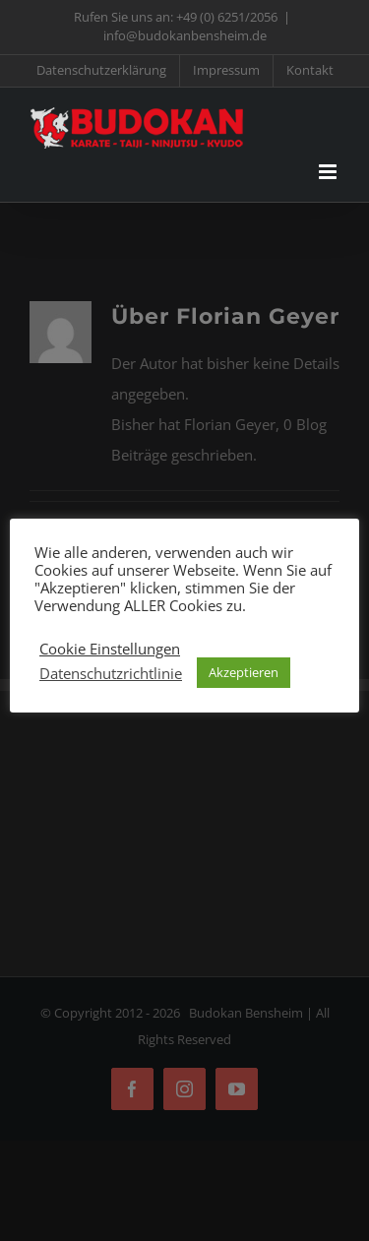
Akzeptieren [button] (243, 672)
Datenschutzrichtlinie (110, 673)
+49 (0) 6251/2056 (226, 17)
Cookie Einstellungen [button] (109, 648)
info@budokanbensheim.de (185, 35)
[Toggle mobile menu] (329, 171)
